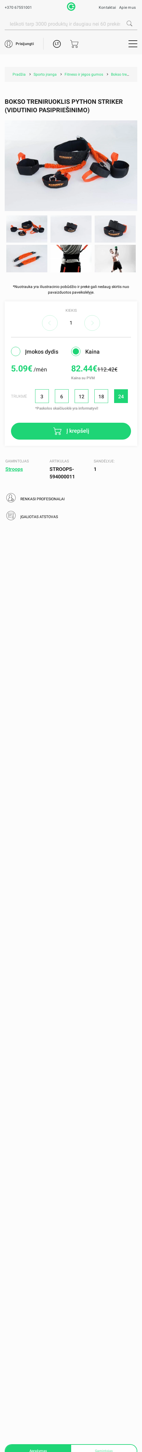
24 (121, 397)
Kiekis (71, 310)
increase (92, 323)
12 (81, 397)
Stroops (14, 469)
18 (101, 397)
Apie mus (127, 7)
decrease (50, 323)
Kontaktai (107, 7)
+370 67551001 (18, 7)
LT (57, 44)
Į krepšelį (77, 430)
